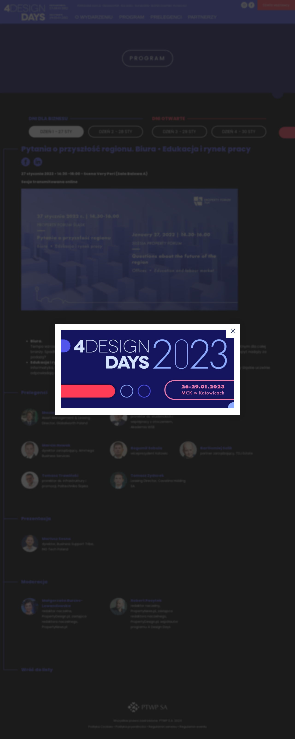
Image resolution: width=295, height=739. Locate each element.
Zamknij (233, 331)
